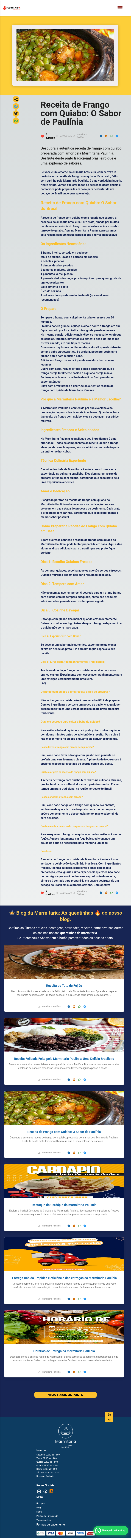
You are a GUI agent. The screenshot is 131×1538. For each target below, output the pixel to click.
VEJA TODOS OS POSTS (65, 1395)
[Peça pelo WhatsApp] (110, 1530)
